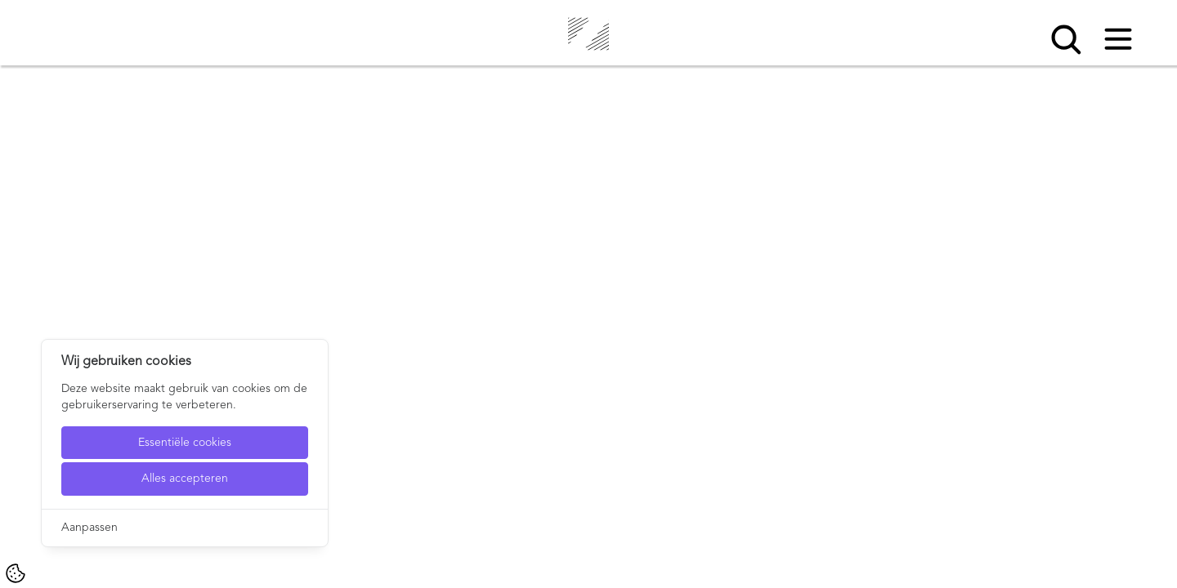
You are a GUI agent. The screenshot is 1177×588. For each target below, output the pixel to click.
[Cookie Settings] (15, 573)
